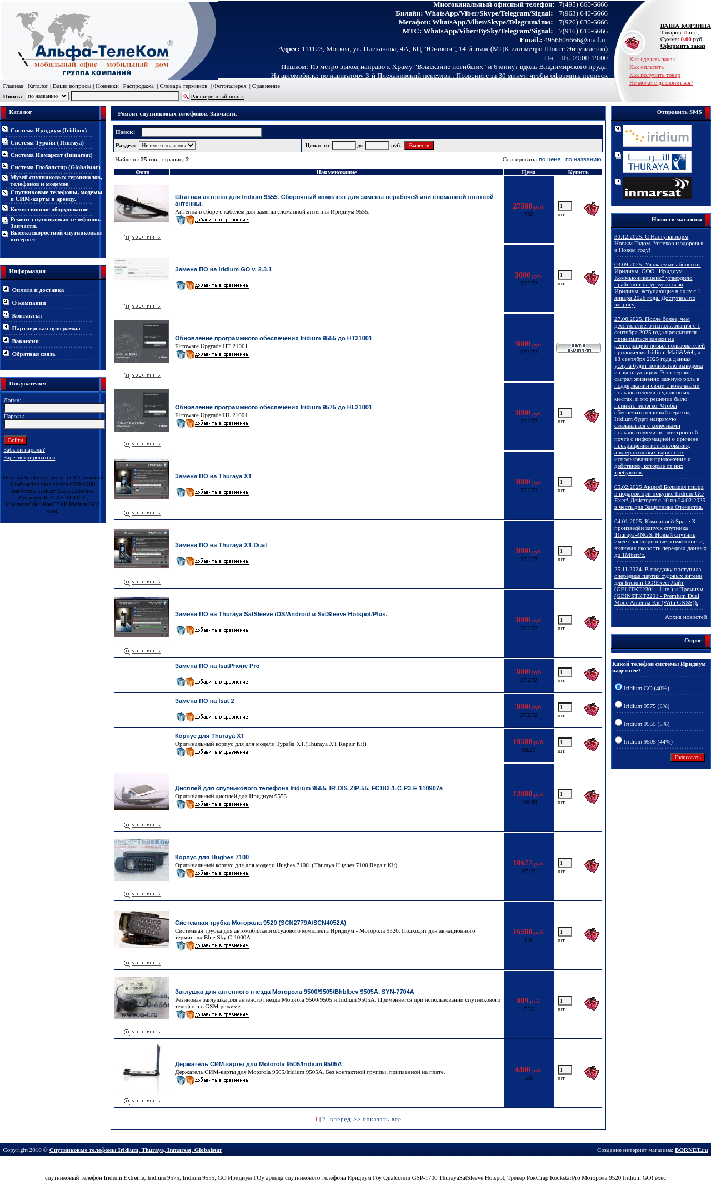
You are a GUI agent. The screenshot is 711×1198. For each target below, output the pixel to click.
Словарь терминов (183, 85)
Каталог (38, 85)
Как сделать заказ (652, 59)
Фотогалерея (230, 85)
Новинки (107, 85)
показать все (382, 1119)
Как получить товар (654, 74)
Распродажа (138, 85)
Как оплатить (646, 66)
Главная (13, 85)
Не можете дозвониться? (661, 82)
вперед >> (345, 1119)
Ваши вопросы (72, 85)
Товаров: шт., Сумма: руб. (682, 32)
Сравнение (266, 85)
